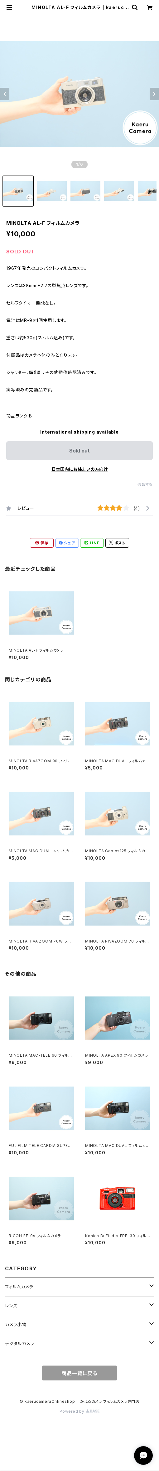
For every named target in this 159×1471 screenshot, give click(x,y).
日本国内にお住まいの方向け (79, 469)
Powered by (79, 1411)
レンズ (11, 1305)
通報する (145, 484)
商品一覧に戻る (79, 1373)
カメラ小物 (15, 1324)
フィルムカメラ (19, 1286)
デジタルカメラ (19, 1343)
